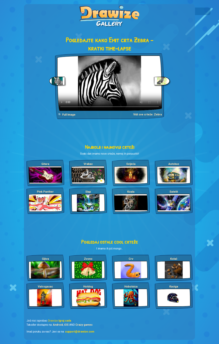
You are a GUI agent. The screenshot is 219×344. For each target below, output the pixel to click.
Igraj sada (65, 320)
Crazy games (84, 324)
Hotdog (88, 286)
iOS (66, 324)
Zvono (88, 258)
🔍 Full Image (66, 114)
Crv (131, 258)
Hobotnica (131, 286)
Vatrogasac (45, 286)
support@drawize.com (79, 331)
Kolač (173, 258)
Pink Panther (45, 191)
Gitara (45, 164)
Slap (88, 191)
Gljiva (45, 258)
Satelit (174, 191)
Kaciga (173, 286)
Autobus (173, 164)
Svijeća (131, 164)
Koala (130, 191)
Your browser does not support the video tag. (109, 83)
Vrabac (88, 164)
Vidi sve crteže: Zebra (147, 114)
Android (58, 324)
